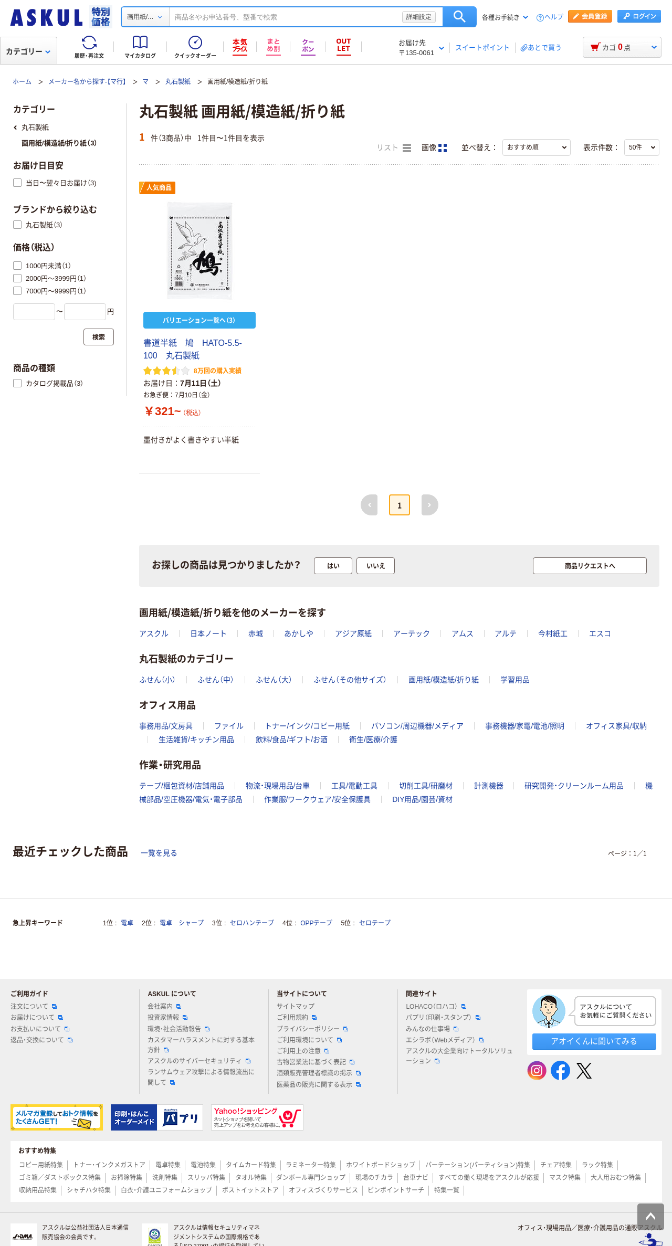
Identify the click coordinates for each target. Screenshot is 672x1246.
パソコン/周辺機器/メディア (417, 726)
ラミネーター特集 (311, 1165)
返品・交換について (41, 1040)
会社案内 (164, 1006)
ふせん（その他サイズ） (350, 679)
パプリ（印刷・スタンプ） (443, 1017)
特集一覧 (446, 1190)
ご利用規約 (297, 1017)
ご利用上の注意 (303, 1051)
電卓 (127, 923)
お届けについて (36, 1017)
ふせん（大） (274, 679)
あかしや (298, 633)
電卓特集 (168, 1165)
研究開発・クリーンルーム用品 (574, 786)
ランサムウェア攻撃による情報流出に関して (201, 1077)
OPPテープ (316, 923)
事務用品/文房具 (166, 726)
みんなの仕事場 (432, 1029)
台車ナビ (415, 1177)
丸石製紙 (178, 82)
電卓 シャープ (182, 923)
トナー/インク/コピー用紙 (307, 726)
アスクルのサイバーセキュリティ (199, 1061)
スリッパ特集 (206, 1177)
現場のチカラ (374, 1177)
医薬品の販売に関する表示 (319, 1085)
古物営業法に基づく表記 (315, 1062)
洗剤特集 (164, 1177)
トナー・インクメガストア (109, 1165)
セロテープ (375, 923)
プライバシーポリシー (312, 1029)
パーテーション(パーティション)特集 (477, 1165)
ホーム (22, 82)
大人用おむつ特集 (616, 1177)
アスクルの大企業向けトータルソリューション (459, 1056)
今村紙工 (553, 633)
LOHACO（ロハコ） (436, 1006)
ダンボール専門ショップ (310, 1177)
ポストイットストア (250, 1190)
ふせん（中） (215, 679)
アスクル (154, 633)
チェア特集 (556, 1165)
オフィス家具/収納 (616, 726)
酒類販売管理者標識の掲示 (319, 1073)
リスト (393, 148)
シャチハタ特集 (89, 1190)
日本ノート (208, 633)
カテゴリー (28, 51)
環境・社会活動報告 (178, 1029)
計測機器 (488, 786)
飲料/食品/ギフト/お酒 (292, 739)
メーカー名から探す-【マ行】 (87, 82)
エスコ (600, 633)
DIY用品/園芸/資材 (422, 799)
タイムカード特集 (251, 1165)
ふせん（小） (157, 679)
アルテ (506, 633)
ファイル (229, 726)
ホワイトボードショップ (380, 1165)
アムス (463, 633)
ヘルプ (553, 17)
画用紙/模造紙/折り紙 (443, 679)
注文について (33, 1006)
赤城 (255, 633)
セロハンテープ (252, 923)
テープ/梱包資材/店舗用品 (181, 786)
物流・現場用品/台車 (278, 786)
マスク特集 (565, 1177)
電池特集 (203, 1165)
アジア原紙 (353, 633)
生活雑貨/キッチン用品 (196, 739)
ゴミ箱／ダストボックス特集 (60, 1177)
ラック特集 (597, 1165)
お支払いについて (39, 1029)
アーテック (411, 633)
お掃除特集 (126, 1177)
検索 (460, 16)
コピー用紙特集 (41, 1165)
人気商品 (159, 188)
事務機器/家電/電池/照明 (525, 726)
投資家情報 (167, 1017)
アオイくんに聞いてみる (594, 1041)
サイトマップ (295, 1006)
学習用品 (515, 679)
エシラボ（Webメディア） (445, 1040)
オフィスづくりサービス (323, 1190)
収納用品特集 (38, 1190)
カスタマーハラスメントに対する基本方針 (201, 1045)
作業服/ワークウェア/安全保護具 (317, 799)
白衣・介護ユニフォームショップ (166, 1190)
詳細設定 (419, 17)
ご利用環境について (309, 1040)
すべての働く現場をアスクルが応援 (488, 1177)
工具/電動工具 (354, 786)
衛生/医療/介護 (373, 739)
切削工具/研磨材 (426, 786)
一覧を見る (159, 853)
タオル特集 (251, 1177)
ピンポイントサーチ (396, 1190)
